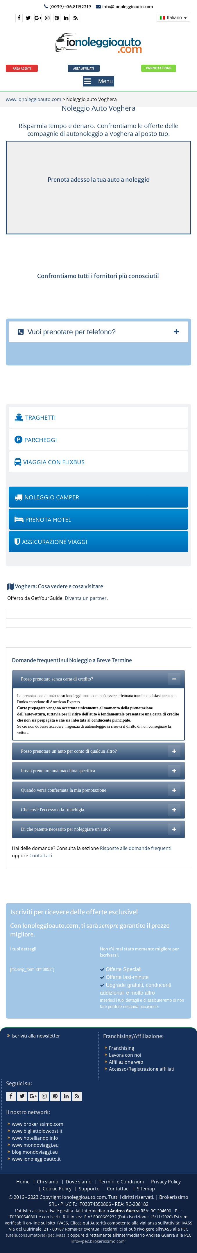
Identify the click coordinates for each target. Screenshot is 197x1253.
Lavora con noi (125, 1055)
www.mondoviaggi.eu (35, 1145)
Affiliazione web (126, 1062)
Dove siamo (79, 1182)
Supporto (89, 1189)
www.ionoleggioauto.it (36, 1159)
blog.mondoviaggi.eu (35, 1152)
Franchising (121, 1048)
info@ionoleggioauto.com (127, 6)
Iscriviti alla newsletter (36, 1036)
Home (23, 1182)
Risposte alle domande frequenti (135, 848)
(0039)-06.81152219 (70, 6)
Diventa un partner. (86, 598)
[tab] (98, 332)
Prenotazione (158, 68)
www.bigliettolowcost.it (37, 1131)
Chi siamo (47, 1182)
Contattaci (40, 855)
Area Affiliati (83, 68)
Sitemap (146, 1189)
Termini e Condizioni (121, 1182)
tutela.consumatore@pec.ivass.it (37, 1235)
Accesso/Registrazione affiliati (141, 1069)
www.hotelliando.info (35, 1138)
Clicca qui (79, 1223)
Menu (98, 81)
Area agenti (22, 68)
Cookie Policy (57, 1189)
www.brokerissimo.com (37, 1124)
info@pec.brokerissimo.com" (98, 1241)
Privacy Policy (166, 1182)
